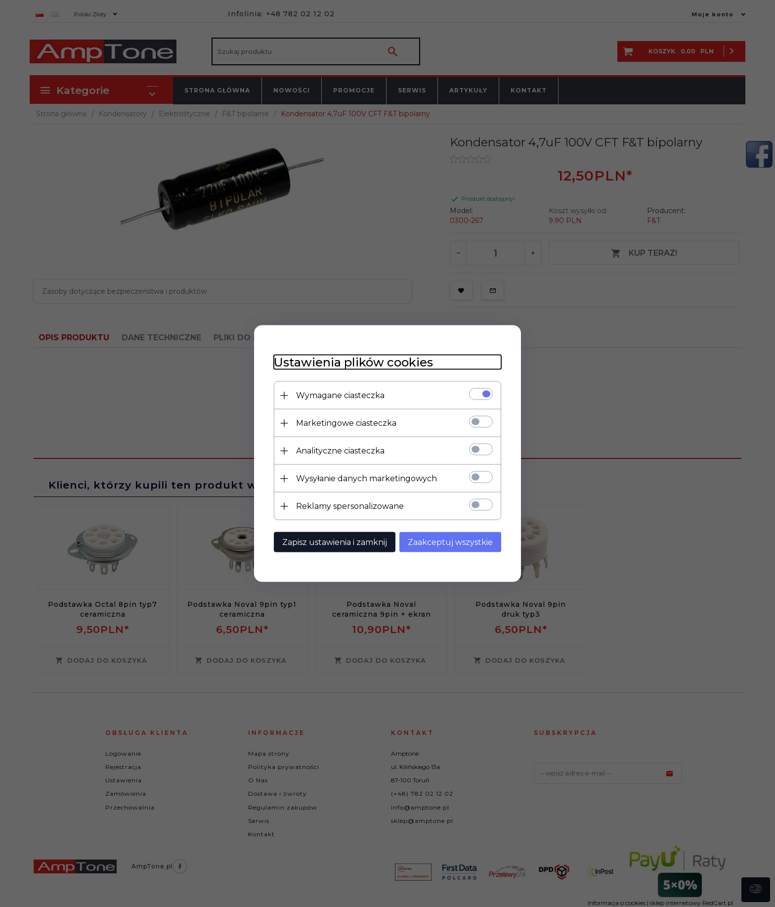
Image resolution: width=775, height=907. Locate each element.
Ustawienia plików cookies (353, 362)
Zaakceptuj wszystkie (450, 542)
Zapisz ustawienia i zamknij (334, 542)
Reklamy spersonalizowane (350, 506)
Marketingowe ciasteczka (346, 423)
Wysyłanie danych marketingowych (366, 478)
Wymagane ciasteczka (340, 395)
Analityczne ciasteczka (340, 450)
